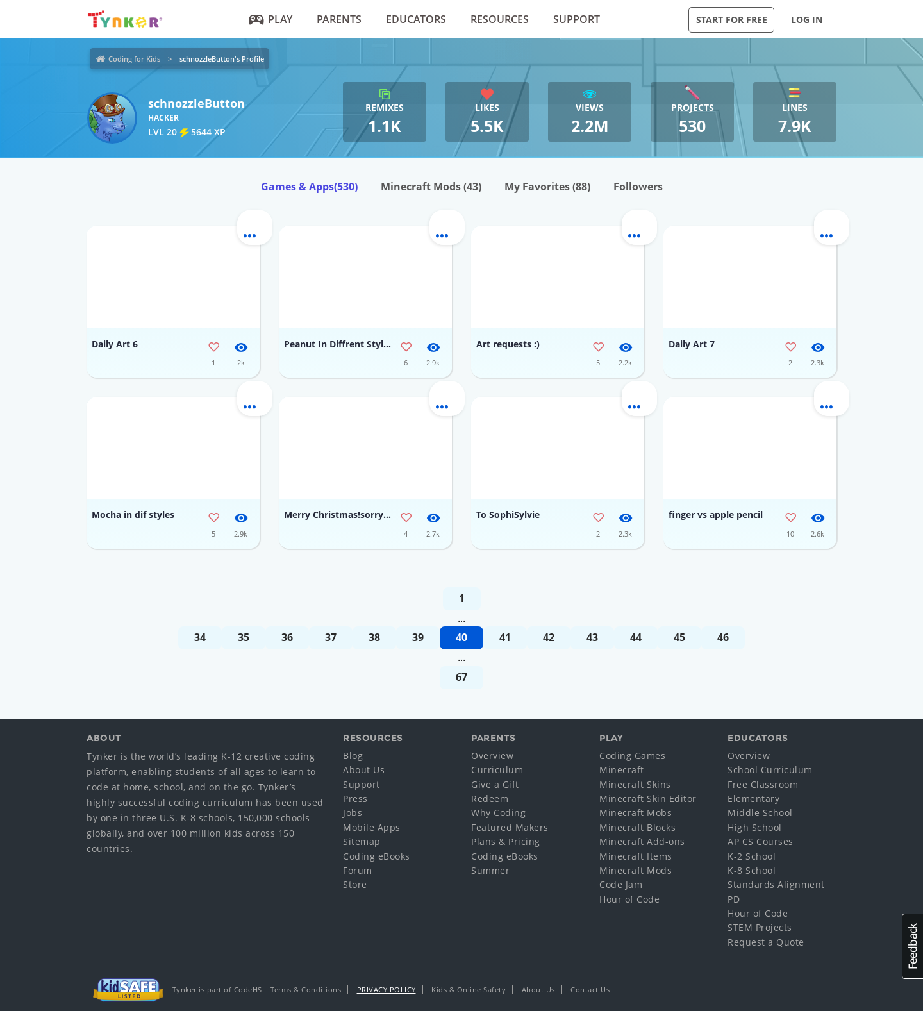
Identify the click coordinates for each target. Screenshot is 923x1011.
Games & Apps (309, 187)
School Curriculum (770, 770)
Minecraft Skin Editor (648, 798)
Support (576, 19)
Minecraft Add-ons (642, 841)
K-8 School (752, 870)
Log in (806, 19)
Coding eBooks (376, 856)
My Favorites (547, 187)
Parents (339, 19)
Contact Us (590, 989)
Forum (357, 870)
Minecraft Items (635, 856)
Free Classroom (763, 784)
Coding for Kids (134, 58)
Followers (638, 187)
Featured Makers (510, 827)
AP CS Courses (761, 841)
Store (355, 884)
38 (374, 637)
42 (548, 637)
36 (287, 637)
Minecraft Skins (635, 784)
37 (331, 637)
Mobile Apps (372, 827)
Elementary (753, 798)
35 (243, 637)
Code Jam (620, 884)
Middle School (760, 812)
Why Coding (498, 812)
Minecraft (621, 770)
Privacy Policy (386, 989)
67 (461, 677)
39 (418, 637)
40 (461, 637)
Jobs (352, 812)
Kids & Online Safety (468, 989)
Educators (416, 19)
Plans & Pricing (505, 841)
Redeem (489, 798)
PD (734, 899)
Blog (353, 755)
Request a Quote (766, 942)
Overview (492, 755)
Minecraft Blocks (637, 827)
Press (355, 798)
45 (679, 637)
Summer (490, 870)
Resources (499, 19)
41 (505, 637)
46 (723, 637)
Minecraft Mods (431, 187)
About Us (364, 770)
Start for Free (731, 19)
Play (271, 19)
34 (200, 637)
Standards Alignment (776, 884)
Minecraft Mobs (635, 812)
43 (592, 637)
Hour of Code (629, 899)
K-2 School (752, 856)
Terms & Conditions (305, 989)
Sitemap (362, 841)
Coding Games (632, 755)
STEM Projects (760, 927)
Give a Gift (495, 784)
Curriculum (497, 770)
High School (755, 827)
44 (636, 637)
